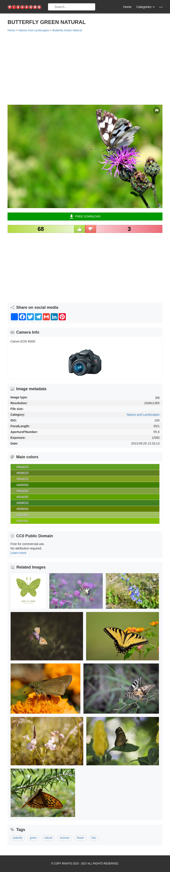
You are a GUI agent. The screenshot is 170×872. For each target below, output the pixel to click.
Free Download (85, 216)
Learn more (18, 553)
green (33, 837)
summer (64, 837)
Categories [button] (145, 7)
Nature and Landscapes (143, 414)
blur (94, 837)
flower (80, 837)
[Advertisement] (85, 68)
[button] (161, 7)
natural (48, 837)
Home (127, 7)
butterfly (17, 837)
